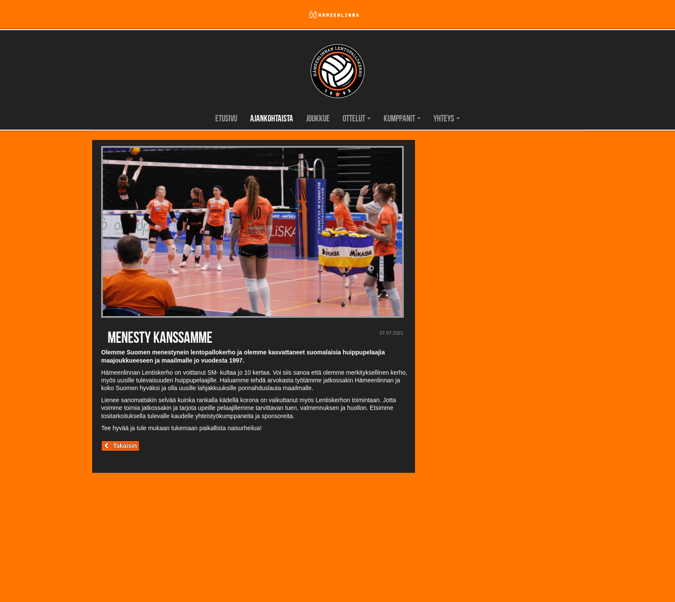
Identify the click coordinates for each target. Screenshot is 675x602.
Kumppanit (402, 118)
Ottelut (357, 118)
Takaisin (120, 445)
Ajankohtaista (271, 118)
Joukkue (318, 118)
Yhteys (446, 118)
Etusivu (226, 118)
